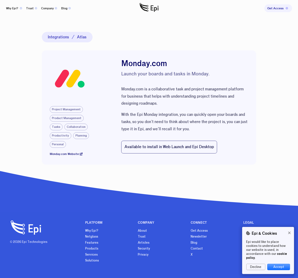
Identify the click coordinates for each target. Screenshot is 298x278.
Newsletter (199, 237)
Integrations (58, 37)
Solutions (92, 260)
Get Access (199, 231)
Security (144, 248)
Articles (143, 243)
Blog (66, 8)
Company (49, 8)
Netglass (91, 237)
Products (91, 248)
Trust (31, 8)
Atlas (81, 37)
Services (91, 255)
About (142, 231)
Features (91, 243)
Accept (278, 267)
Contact (197, 248)
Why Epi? (14, 8)
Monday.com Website (66, 154)
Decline (255, 267)
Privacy (143, 255)
